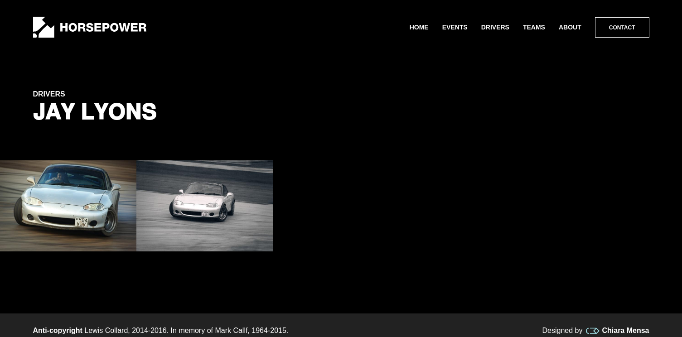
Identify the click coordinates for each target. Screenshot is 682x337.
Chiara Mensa (617, 330)
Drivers (495, 27)
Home (419, 27)
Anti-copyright (57, 330)
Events (455, 27)
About (570, 27)
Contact (622, 27)
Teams (534, 27)
